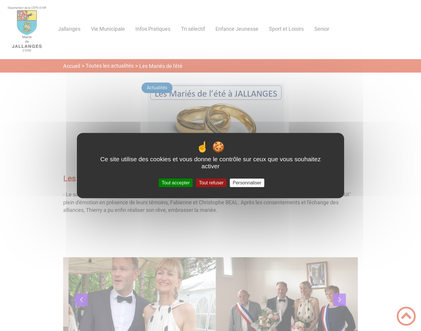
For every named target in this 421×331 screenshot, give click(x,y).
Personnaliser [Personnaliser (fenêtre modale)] (247, 182)
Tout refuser (211, 182)
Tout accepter (176, 182)
